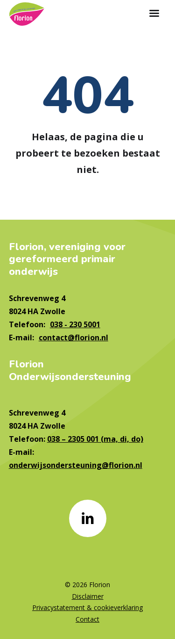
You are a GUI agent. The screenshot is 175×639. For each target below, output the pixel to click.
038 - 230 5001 (75, 324)
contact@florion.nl (73, 337)
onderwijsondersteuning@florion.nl (75, 465)
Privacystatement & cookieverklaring (87, 607)
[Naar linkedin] (87, 518)
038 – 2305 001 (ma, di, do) (95, 439)
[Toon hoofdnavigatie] (154, 14)
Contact (87, 619)
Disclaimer (88, 596)
